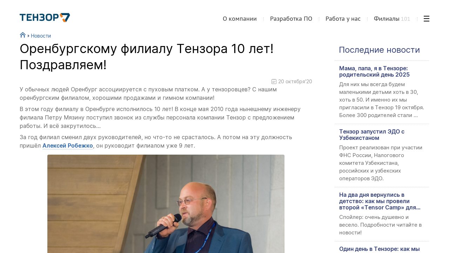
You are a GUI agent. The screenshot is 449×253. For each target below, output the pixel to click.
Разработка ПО (291, 19)
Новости (38, 36)
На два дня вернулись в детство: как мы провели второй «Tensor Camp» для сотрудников (377, 201)
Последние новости (379, 50)
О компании (240, 19)
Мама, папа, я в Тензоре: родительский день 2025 (374, 71)
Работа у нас (343, 19)
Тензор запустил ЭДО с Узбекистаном (371, 134)
